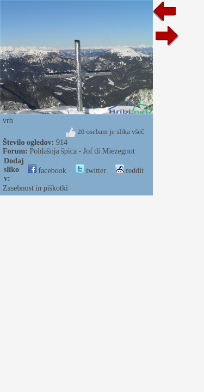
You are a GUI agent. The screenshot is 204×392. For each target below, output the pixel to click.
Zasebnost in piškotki (35, 188)
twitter (91, 171)
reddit (129, 171)
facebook (47, 171)
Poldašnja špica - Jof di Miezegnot (81, 151)
